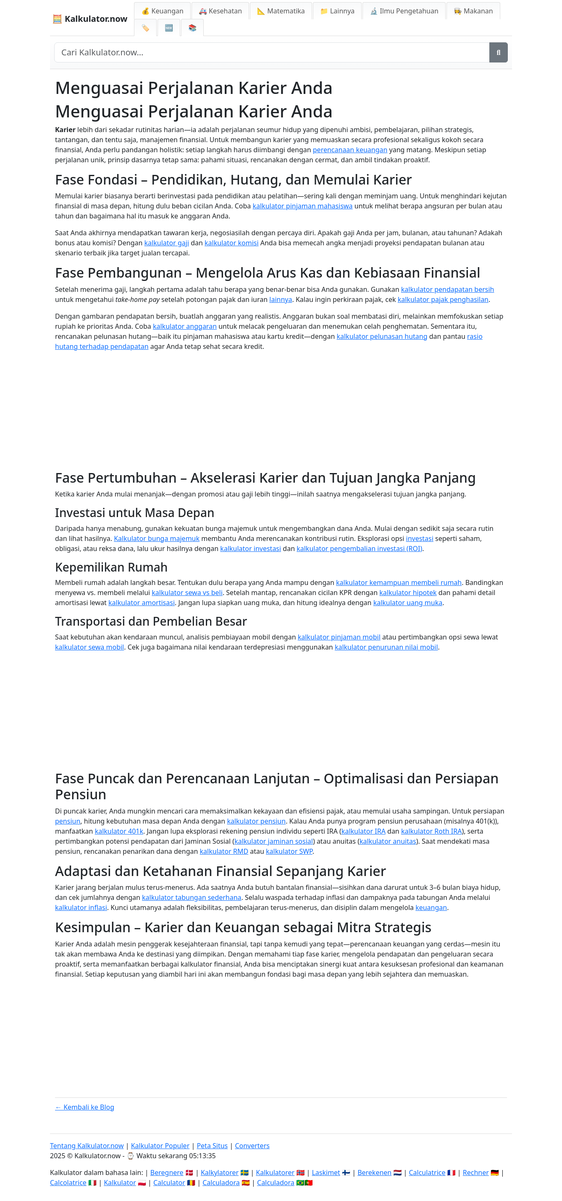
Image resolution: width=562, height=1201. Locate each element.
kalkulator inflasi (81, 907)
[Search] (498, 52)
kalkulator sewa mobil (89, 647)
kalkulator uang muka (408, 602)
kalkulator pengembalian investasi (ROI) (359, 548)
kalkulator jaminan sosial (273, 841)
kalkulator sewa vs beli (187, 592)
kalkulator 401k (119, 831)
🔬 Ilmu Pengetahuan (404, 11)
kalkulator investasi (250, 548)
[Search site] (272, 52)
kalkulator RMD (224, 851)
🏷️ (145, 27)
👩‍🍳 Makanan (473, 11)
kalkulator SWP (289, 851)
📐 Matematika (281, 11)
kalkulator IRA (363, 831)
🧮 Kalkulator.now (89, 18)
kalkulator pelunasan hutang (381, 336)
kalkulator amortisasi (141, 602)
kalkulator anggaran (185, 326)
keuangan (431, 907)
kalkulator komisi (232, 242)
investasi (419, 538)
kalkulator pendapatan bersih (447, 289)
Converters (252, 1145)
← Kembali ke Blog (84, 1107)
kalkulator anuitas (388, 841)
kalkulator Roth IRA (431, 831)
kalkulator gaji (166, 242)
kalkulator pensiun (256, 821)
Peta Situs (212, 1145)
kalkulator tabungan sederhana (192, 897)
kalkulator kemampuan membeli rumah (399, 582)
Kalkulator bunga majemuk (157, 538)
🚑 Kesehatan (220, 11)
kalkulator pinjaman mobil (339, 637)
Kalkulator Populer (160, 1145)
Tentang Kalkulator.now (87, 1145)
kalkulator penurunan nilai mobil (386, 647)
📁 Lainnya (337, 11)
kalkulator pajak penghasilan (443, 299)
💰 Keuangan (162, 11)
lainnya (280, 299)
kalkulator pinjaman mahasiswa (302, 206)
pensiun (67, 821)
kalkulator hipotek (407, 592)
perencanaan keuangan (350, 149)
